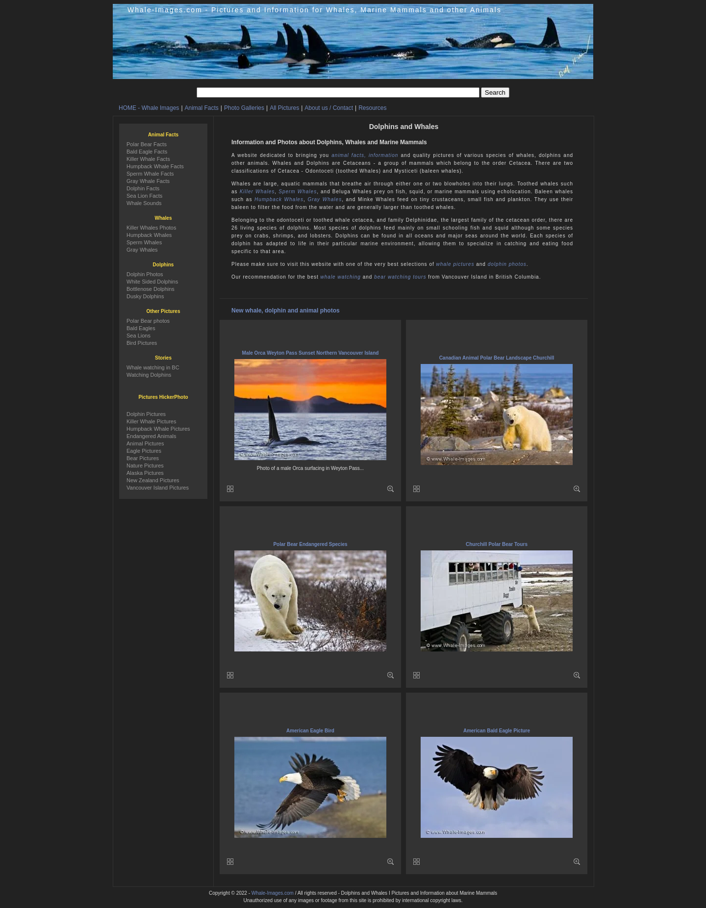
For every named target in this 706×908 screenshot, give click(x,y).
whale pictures (455, 264)
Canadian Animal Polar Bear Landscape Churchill (497, 358)
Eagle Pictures (143, 451)
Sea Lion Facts (144, 196)
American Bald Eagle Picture (496, 730)
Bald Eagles (140, 328)
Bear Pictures (142, 458)
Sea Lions (138, 335)
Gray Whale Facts (148, 181)
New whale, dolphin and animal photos (285, 310)
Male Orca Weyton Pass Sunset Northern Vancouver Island (310, 353)
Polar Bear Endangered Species (310, 544)
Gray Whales (324, 199)
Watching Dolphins (148, 375)
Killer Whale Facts (148, 159)
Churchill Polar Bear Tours (497, 544)
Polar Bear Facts (146, 144)
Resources (372, 107)
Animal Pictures (145, 443)
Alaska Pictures (145, 473)
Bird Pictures (141, 343)
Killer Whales (257, 191)
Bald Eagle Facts (146, 152)
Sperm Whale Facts (150, 174)
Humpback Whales (278, 199)
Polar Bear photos (148, 321)
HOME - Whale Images (149, 107)
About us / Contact (328, 107)
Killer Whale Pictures (151, 421)
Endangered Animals (151, 436)
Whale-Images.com (273, 893)
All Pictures (284, 107)
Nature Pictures (145, 465)
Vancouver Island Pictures (157, 488)
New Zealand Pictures (152, 480)
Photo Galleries (244, 107)
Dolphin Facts (142, 188)
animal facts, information (364, 155)
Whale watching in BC (152, 367)
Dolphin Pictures (146, 414)
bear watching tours (400, 277)
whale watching (341, 277)
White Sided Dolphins (152, 282)
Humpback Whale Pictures (158, 429)
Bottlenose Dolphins (150, 289)
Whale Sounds (144, 203)
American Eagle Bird (310, 730)
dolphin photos (507, 264)
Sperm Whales (297, 191)
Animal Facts (202, 107)
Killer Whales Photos (151, 228)
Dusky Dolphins (145, 296)
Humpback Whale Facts (155, 166)
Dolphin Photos (144, 274)
